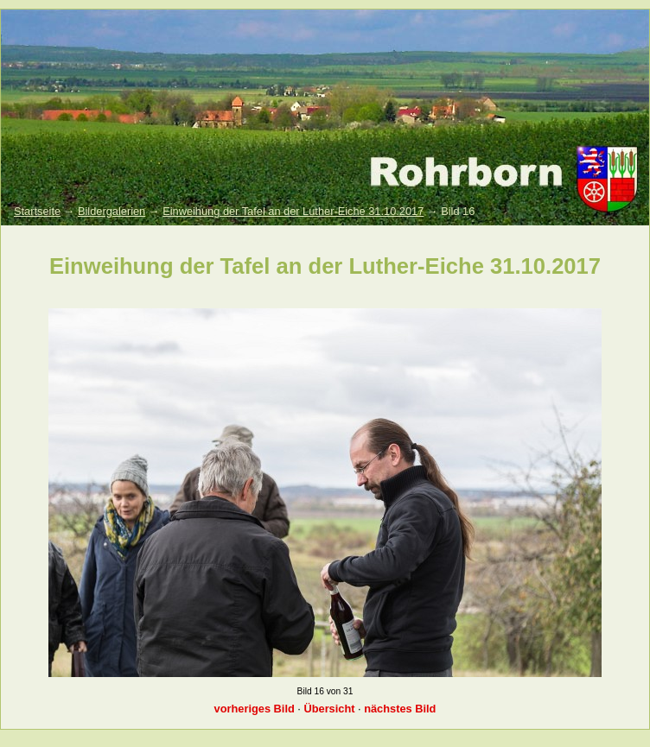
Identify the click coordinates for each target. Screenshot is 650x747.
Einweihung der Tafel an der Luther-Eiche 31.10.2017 (293, 211)
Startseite (37, 211)
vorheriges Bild (254, 708)
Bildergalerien (111, 211)
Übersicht (328, 708)
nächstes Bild (400, 708)
